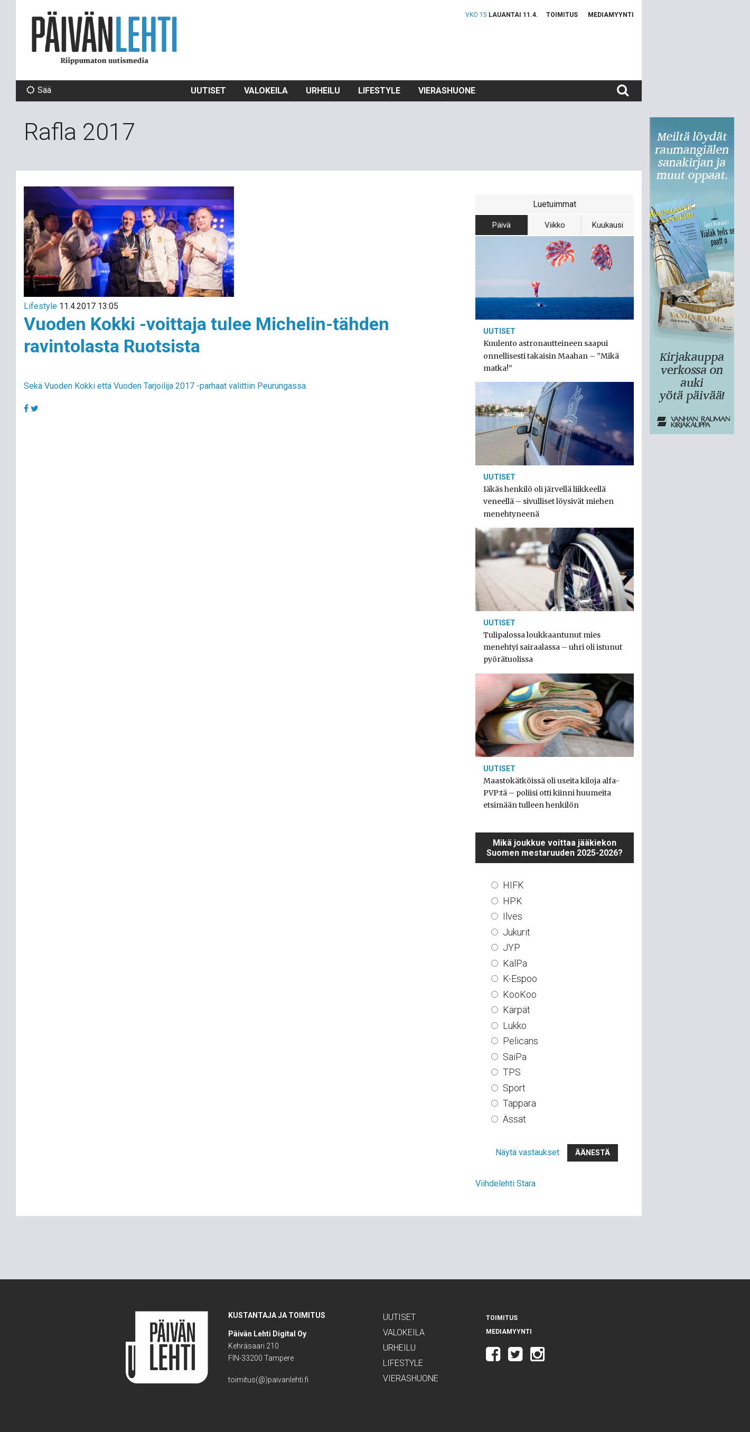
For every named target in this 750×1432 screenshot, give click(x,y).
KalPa (515, 963)
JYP (511, 947)
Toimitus (562, 14)
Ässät (514, 1119)
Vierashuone (446, 91)
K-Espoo (520, 978)
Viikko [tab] (555, 225)
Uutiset (208, 91)
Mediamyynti (611, 14)
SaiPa (515, 1056)
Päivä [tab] (501, 225)
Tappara (519, 1103)
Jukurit (516, 932)
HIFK (513, 885)
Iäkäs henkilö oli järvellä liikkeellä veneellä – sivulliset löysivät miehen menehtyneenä (548, 501)
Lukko (515, 1025)
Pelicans (520, 1040)
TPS (512, 1072)
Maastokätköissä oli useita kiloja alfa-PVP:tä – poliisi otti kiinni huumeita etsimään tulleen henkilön (551, 793)
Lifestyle (379, 91)
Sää (38, 90)
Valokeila (266, 91)
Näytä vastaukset (527, 1152)
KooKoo (520, 994)
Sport (514, 1087)
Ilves (512, 916)
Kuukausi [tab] (607, 225)
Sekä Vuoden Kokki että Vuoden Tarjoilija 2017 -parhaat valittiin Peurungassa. (165, 386)
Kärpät (516, 1009)
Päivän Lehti (104, 37)
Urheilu (323, 91)
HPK (512, 900)
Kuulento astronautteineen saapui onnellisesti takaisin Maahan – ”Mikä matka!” (551, 355)
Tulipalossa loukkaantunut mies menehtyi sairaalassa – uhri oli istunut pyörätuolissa (552, 647)
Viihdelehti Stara (505, 1183)
